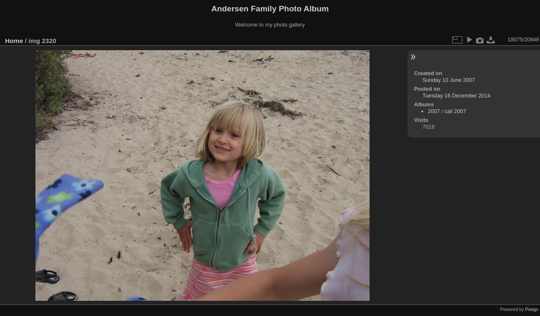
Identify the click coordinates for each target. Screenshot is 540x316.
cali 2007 (455, 111)
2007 (434, 111)
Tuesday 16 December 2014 (456, 95)
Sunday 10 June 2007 (448, 80)
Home (14, 40)
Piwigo (531, 309)
